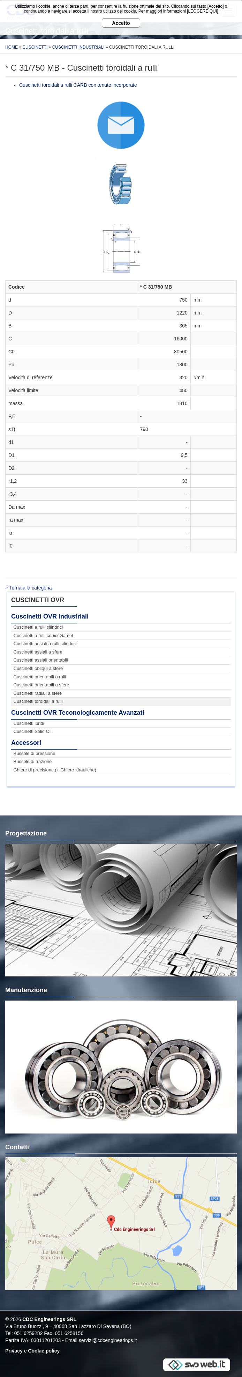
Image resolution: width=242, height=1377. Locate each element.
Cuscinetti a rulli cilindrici (38, 627)
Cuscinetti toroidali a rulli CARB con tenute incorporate (78, 85)
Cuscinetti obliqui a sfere (38, 668)
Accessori (26, 742)
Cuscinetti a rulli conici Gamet (43, 635)
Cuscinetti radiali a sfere (38, 693)
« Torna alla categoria (28, 588)
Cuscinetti (34, 47)
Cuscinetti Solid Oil (33, 731)
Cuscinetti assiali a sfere (38, 652)
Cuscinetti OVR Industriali (50, 616)
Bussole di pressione (34, 753)
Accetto (121, 23)
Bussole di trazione (33, 761)
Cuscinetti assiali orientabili (41, 660)
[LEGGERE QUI (202, 11)
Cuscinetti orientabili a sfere (41, 684)
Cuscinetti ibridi (29, 723)
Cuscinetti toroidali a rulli (38, 701)
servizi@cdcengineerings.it (108, 1340)
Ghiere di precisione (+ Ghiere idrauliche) (55, 769)
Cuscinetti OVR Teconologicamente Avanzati (77, 712)
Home (11, 47)
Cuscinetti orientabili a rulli (40, 676)
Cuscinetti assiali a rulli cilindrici (45, 643)
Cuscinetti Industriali (78, 47)
